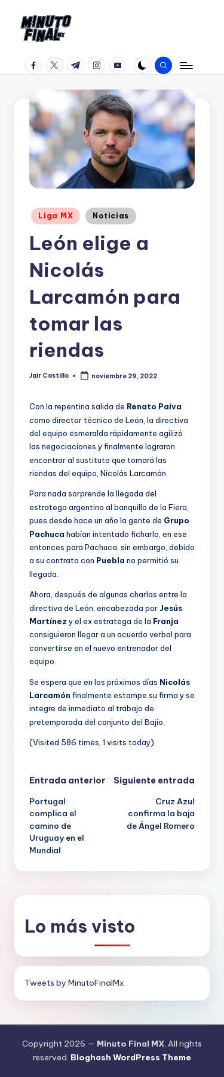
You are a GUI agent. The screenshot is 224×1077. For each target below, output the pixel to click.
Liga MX (55, 215)
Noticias (111, 215)
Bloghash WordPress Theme (130, 1057)
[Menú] (186, 65)
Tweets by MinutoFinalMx (74, 982)
